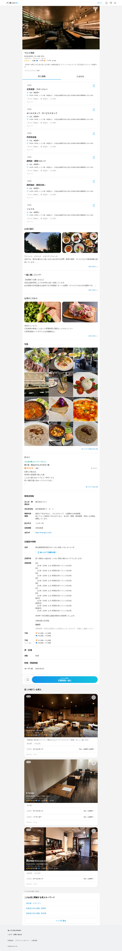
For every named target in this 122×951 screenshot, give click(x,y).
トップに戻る (61, 921)
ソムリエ (30, 209)
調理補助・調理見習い (36, 185)
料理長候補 (31, 137)
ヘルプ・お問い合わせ (15, 934)
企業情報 (34, 940)
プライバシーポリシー (22, 940)
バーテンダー (37, 817)
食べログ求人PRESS (14, 930)
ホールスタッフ (38, 749)
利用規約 (10, 940)
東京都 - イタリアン (33, 903)
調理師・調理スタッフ (36, 161)
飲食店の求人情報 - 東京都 (36, 913)
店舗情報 (80, 76)
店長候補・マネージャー (37, 89)
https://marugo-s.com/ (43, 533)
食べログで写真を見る (88, 449)
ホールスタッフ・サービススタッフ (42, 113)
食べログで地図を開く (48, 552)
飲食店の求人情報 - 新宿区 (36, 908)
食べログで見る (91, 487)
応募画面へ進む (65, 680)
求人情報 (42, 76)
